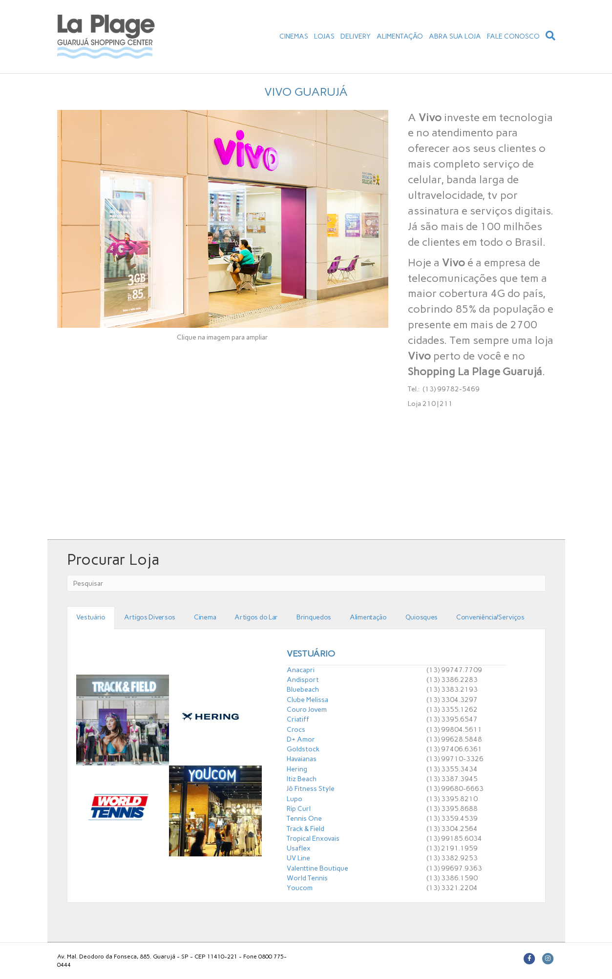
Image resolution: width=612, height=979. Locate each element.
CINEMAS (293, 36)
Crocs (296, 729)
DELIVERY (355, 36)
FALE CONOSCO (513, 36)
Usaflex (299, 848)
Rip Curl (299, 809)
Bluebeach (303, 689)
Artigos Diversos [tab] (149, 617)
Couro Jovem (307, 709)
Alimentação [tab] (368, 617)
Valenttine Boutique (317, 868)
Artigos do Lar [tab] (256, 617)
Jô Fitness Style (311, 789)
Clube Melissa (307, 700)
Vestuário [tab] (91, 617)
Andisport (303, 680)
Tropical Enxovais (313, 838)
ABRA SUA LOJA (455, 36)
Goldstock (303, 749)
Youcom (300, 888)
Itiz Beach (302, 779)
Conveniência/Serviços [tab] (490, 617)
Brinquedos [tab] (313, 617)
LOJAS (324, 36)
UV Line (298, 858)
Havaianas (302, 759)
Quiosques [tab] (421, 617)
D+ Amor (301, 739)
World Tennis (307, 878)
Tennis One (304, 818)
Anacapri (301, 670)
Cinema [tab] (205, 617)
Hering (297, 769)
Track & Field (305, 829)
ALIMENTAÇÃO (400, 36)
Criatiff (298, 719)
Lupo (294, 799)
